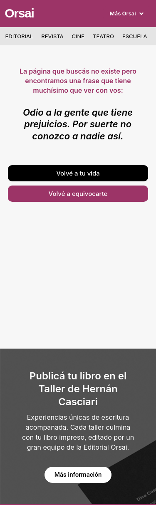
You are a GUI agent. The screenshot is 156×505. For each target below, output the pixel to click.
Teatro (103, 36)
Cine (78, 36)
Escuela (134, 36)
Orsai (19, 13)
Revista (52, 36)
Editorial (19, 36)
